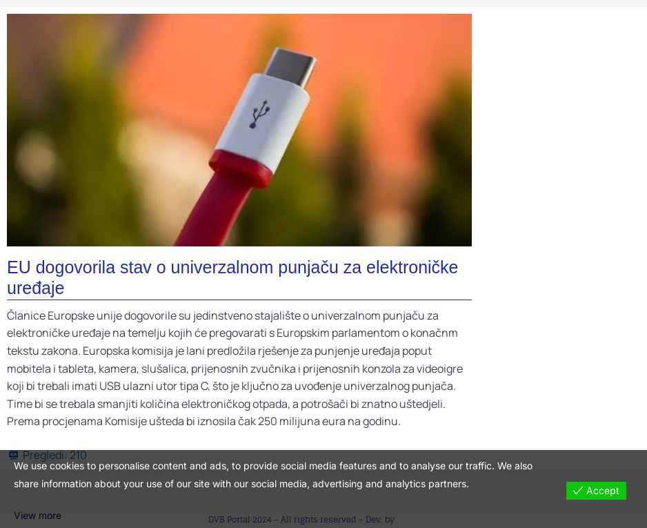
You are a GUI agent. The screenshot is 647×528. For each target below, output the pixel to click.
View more (37, 515)
